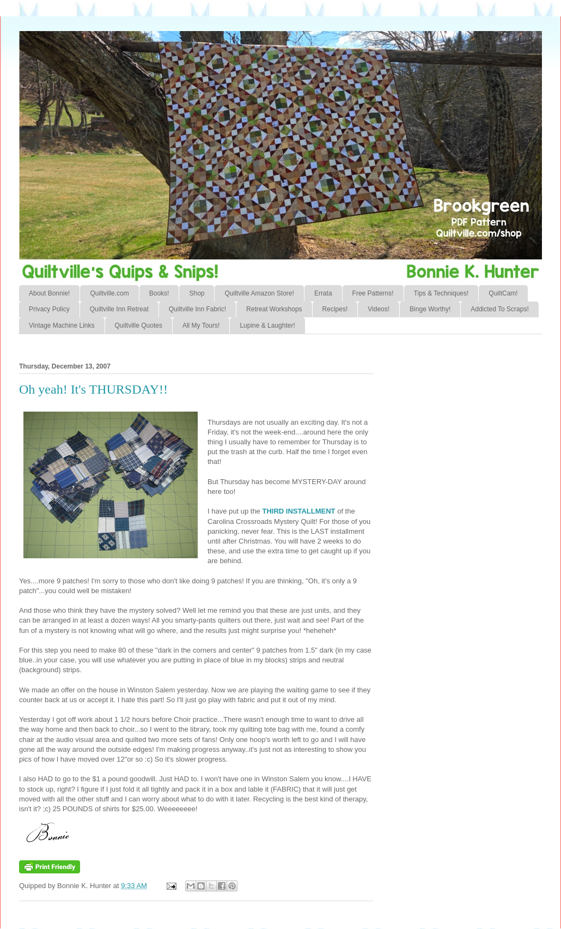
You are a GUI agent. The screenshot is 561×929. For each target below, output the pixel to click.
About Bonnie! (49, 293)
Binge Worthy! (430, 309)
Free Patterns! (373, 293)
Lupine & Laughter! (267, 325)
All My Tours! (200, 325)
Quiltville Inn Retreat (119, 309)
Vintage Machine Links (62, 325)
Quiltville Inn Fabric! (197, 309)
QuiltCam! (503, 293)
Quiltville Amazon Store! (259, 293)
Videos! (378, 309)
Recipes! (335, 309)
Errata (323, 293)
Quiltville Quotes (138, 325)
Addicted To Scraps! (500, 309)
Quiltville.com (109, 293)
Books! (159, 293)
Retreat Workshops (274, 309)
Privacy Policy (49, 309)
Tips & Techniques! (441, 293)
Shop (196, 293)
